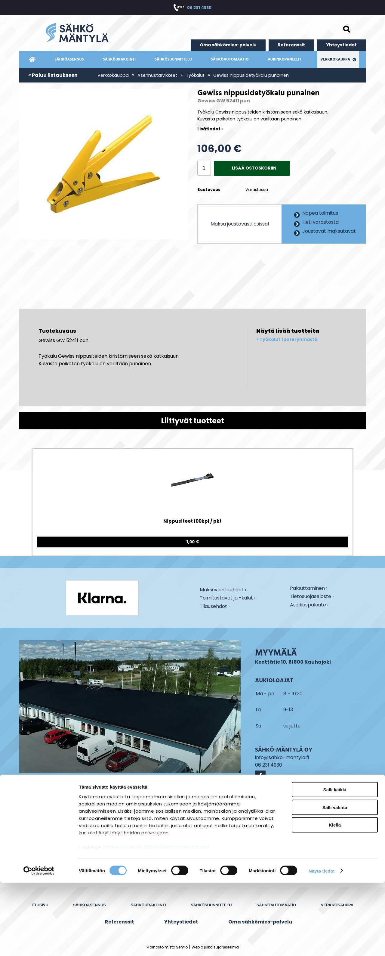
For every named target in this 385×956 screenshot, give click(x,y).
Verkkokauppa (338, 59)
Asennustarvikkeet (157, 75)
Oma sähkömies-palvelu (228, 45)
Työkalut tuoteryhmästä (288, 339)
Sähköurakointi (119, 59)
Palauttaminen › (308, 589)
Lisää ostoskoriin (254, 168)
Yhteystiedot (341, 45)
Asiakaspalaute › (309, 605)
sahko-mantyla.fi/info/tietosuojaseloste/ (156, 920)
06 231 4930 (199, 8)
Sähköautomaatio (229, 59)
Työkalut (195, 75)
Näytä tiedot (322, 944)
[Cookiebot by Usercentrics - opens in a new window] (39, 944)
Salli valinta (334, 880)
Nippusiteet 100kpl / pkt (192, 521)
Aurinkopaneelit (284, 59)
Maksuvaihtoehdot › (223, 590)
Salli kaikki (334, 863)
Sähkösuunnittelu (173, 59)
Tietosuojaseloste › (312, 597)
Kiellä (335, 898)
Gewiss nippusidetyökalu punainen (251, 75)
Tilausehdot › (214, 606)
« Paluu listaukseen (53, 75)
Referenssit (291, 45)
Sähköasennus (69, 59)
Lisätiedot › (210, 129)
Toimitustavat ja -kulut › (227, 598)
